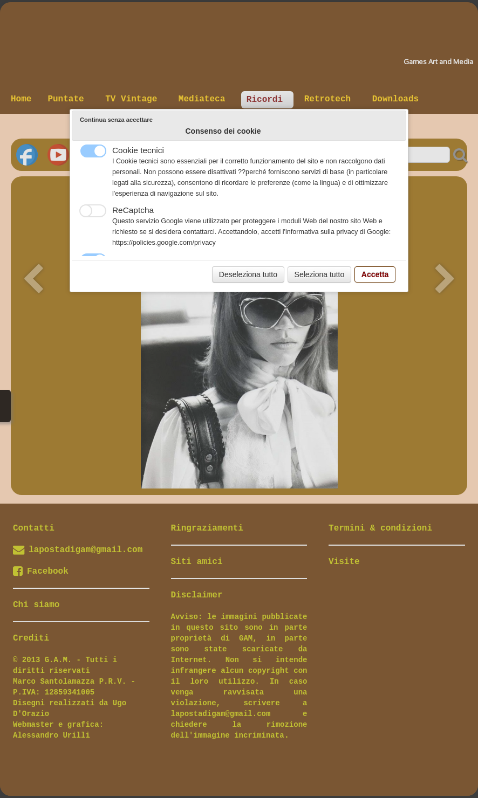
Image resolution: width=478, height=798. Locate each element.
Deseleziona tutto (248, 274)
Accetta (375, 274)
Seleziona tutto (320, 274)
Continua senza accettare (116, 119)
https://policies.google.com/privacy (164, 242)
